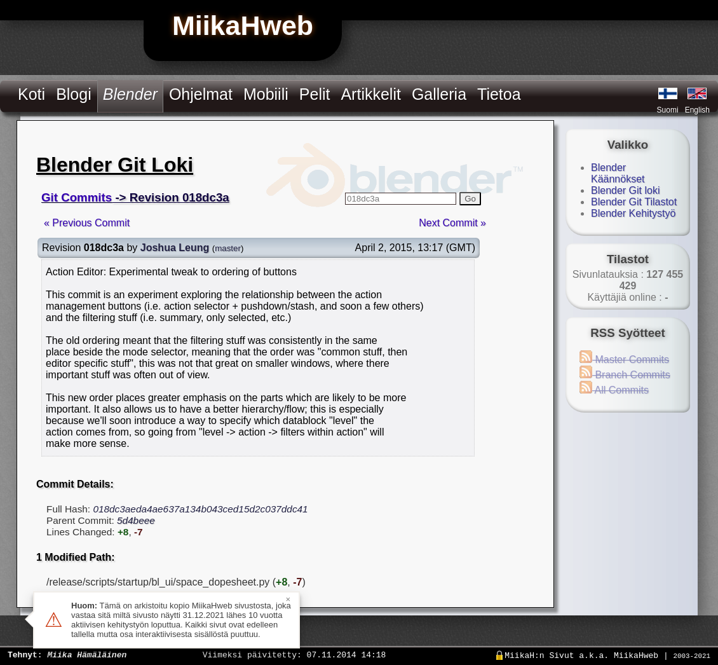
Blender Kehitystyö (633, 213)
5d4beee (136, 520)
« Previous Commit (87, 222)
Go (470, 198)
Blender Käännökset (618, 173)
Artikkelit (370, 94)
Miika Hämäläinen (86, 654)
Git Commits (76, 197)
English (697, 110)
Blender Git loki (625, 190)
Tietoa (499, 94)
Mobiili (265, 94)
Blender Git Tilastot (634, 201)
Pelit (314, 94)
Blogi (73, 94)
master (228, 248)
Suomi (668, 110)
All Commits (614, 390)
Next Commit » (452, 222)
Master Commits (624, 359)
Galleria (439, 94)
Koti (31, 94)
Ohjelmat (201, 94)
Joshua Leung (174, 247)
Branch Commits (624, 374)
